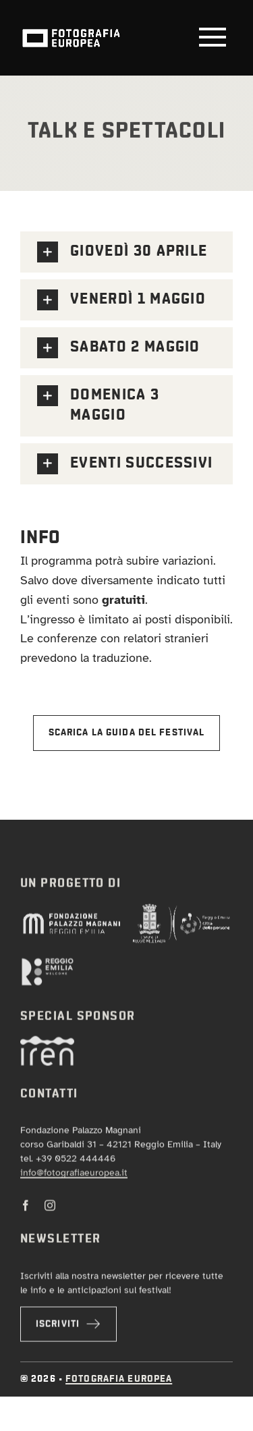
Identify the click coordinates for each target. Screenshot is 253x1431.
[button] (126, 252)
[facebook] (25, 1209)
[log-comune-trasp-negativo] (181, 912)
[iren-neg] (47, 1045)
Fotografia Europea (118, 1379)
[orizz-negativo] (47, 966)
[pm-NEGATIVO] (71, 919)
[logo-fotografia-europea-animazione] (70, 27)
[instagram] (50, 1209)
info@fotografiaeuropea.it (74, 1176)
